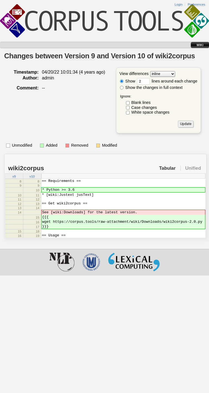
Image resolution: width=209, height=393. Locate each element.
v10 (32, 176)
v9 (14, 176)
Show (127, 81)
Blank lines (141, 102)
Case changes (144, 107)
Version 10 (128, 56)
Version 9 (79, 56)
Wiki (200, 45)
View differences (133, 74)
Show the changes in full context (151, 87)
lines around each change (167, 81)
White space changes (150, 112)
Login (179, 4)
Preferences (196, 4)
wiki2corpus (175, 56)
